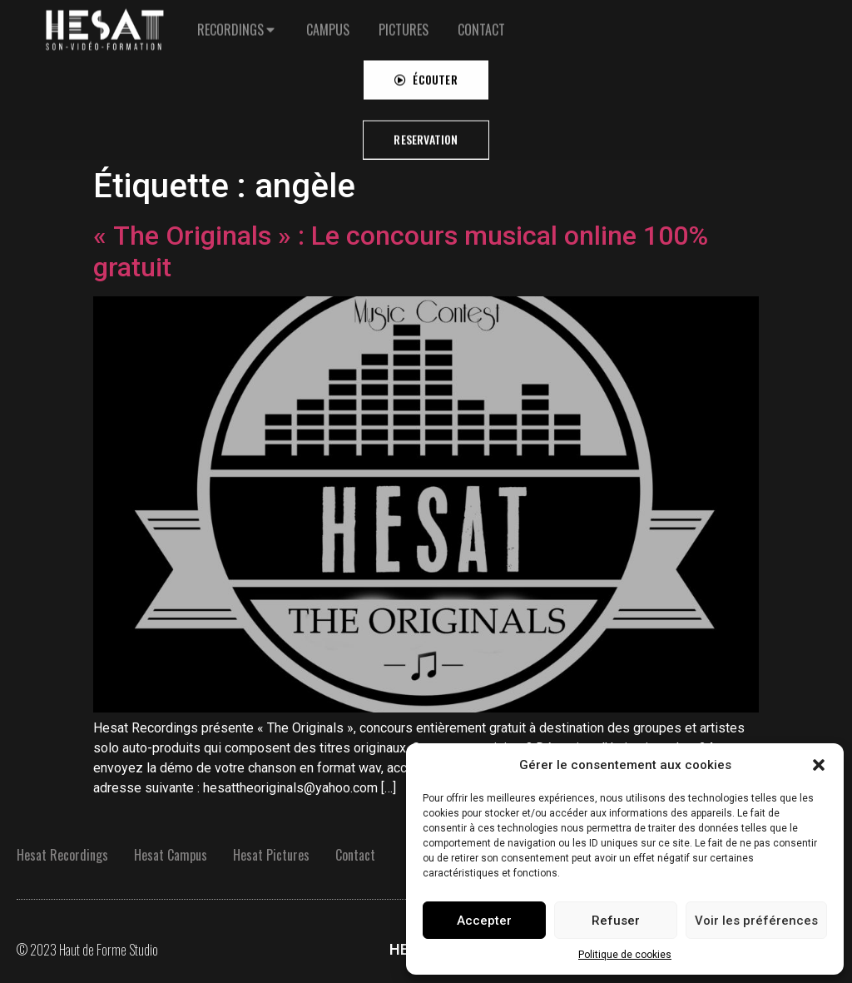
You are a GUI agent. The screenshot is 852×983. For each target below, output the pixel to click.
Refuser (616, 920)
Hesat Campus (170, 855)
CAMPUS (327, 18)
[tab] (237, 18)
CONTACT (481, 18)
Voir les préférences (756, 920)
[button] (818, 765)
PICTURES (403, 18)
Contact (355, 855)
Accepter (484, 920)
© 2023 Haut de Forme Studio (87, 950)
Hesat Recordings (62, 855)
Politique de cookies (624, 955)
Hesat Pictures (271, 855)
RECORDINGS (230, 18)
